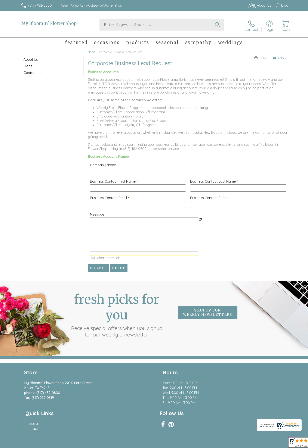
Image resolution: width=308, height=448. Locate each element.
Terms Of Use (194, 443)
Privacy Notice (220, 443)
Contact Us (32, 71)
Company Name (103, 163)
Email (279, 56)
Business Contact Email (109, 196)
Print (261, 56)
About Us (31, 58)
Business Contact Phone (209, 196)
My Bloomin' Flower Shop (49, 23)
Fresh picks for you (116, 313)
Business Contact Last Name (214, 180)
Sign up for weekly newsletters (207, 310)
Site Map (277, 443)
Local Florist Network (250, 443)
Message (97, 212)
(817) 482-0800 (40, 5)
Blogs (28, 64)
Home (91, 50)
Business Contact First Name (114, 180)
